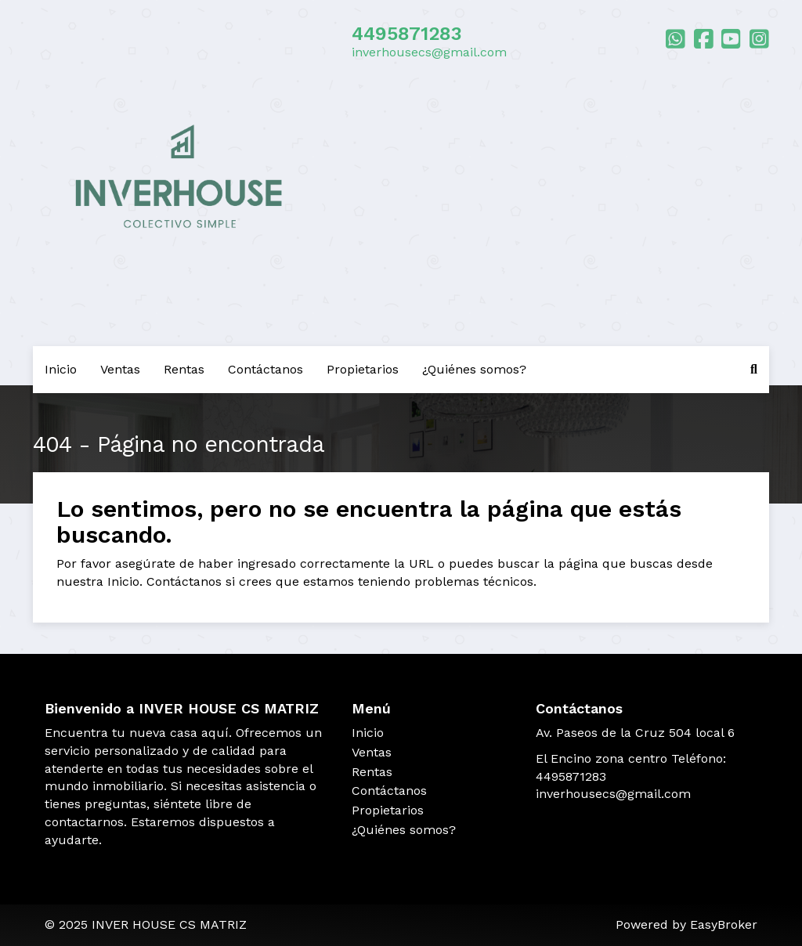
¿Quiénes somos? (474, 369)
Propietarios (363, 369)
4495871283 (407, 34)
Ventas (120, 369)
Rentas (184, 369)
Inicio (61, 369)
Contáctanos (265, 369)
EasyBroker (723, 924)
